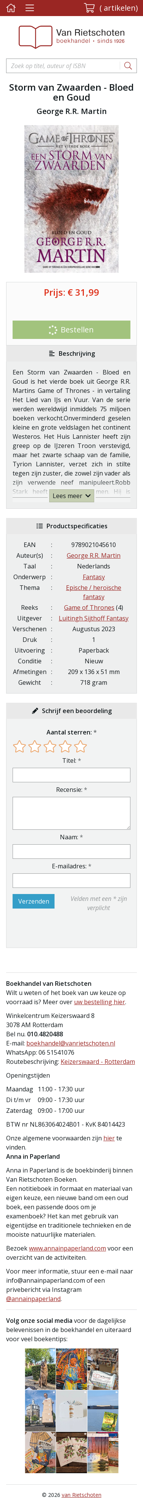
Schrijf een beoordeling (77, 711)
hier (109, 1138)
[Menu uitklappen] (29, 8)
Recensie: (69, 789)
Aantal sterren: (69, 732)
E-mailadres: (69, 866)
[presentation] (61, 929)
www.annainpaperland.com (67, 1248)
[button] (110, 8)
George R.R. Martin (94, 555)
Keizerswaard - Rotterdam (98, 1061)
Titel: (69, 760)
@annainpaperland (33, 1299)
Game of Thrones (89, 607)
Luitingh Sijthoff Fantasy (94, 618)
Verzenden (33, 901)
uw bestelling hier (99, 1002)
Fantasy (94, 577)
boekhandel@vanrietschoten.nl (70, 1043)
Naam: (69, 837)
